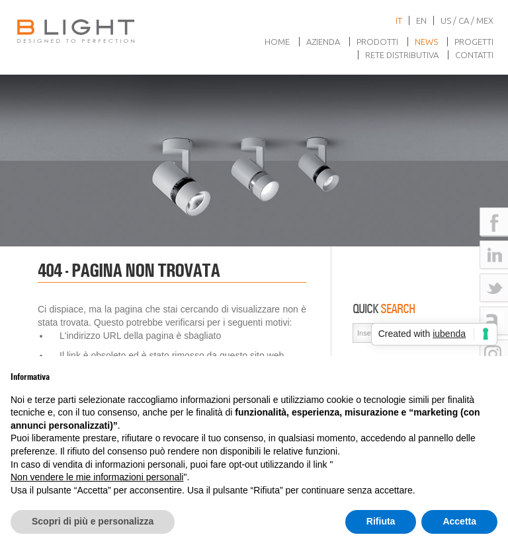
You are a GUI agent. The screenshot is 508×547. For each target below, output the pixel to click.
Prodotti (377, 41)
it (399, 20)
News (426, 41)
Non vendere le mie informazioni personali (97, 477)
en (421, 20)
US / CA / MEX (467, 20)
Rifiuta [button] (381, 521)
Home (277, 41)
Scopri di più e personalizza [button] (92, 521)
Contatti (474, 54)
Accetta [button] (459, 521)
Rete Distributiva (402, 54)
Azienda (323, 41)
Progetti (473, 41)
